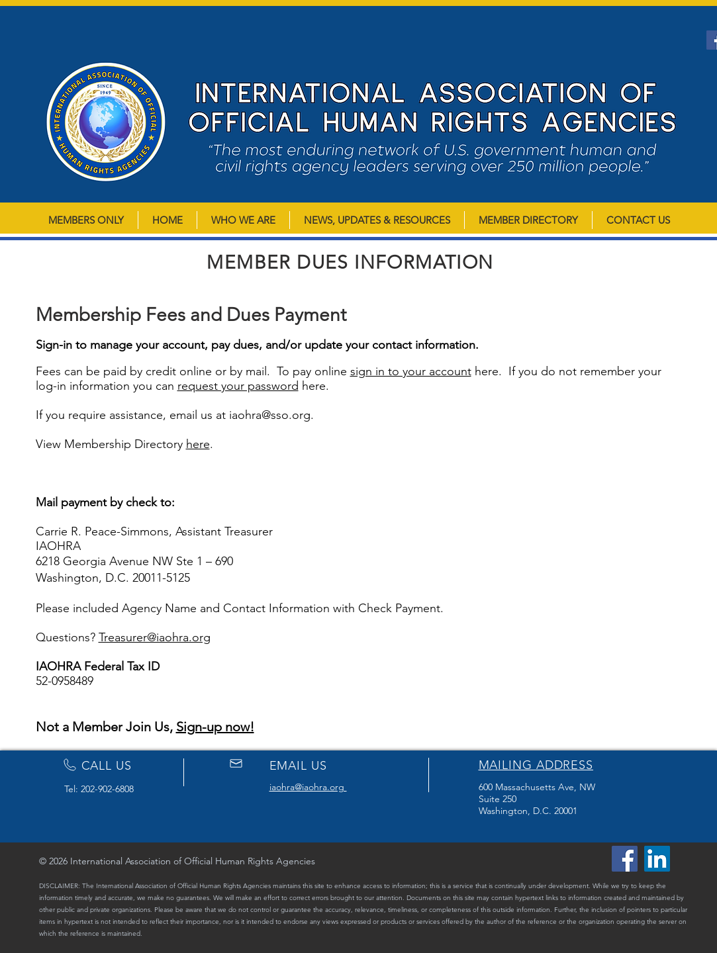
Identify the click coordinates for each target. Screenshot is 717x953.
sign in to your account (410, 371)
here (198, 444)
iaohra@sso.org (270, 415)
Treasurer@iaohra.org (155, 637)
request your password (238, 386)
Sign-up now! (215, 727)
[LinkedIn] (657, 859)
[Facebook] (625, 859)
